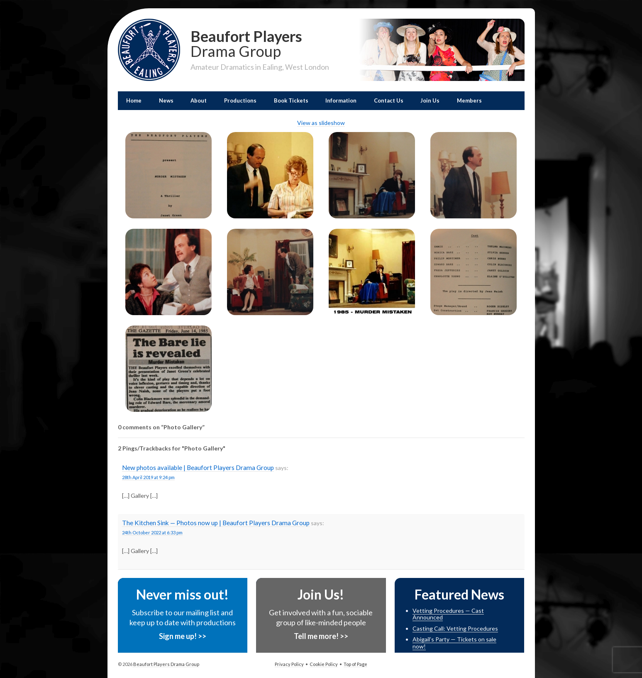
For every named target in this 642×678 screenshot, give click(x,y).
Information (340, 100)
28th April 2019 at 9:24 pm (148, 477)
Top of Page (355, 664)
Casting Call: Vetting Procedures (455, 628)
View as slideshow (321, 122)
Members (469, 100)
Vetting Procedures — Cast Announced (448, 614)
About (198, 100)
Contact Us (388, 100)
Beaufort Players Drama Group (165, 664)
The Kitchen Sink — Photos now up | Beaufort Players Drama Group (216, 522)
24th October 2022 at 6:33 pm (152, 532)
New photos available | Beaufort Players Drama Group (198, 467)
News (166, 100)
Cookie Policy (324, 664)
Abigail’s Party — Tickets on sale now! (454, 643)
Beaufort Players (259, 43)
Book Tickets (291, 100)
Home (134, 100)
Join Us (429, 100)
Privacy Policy (289, 664)
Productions (240, 100)
